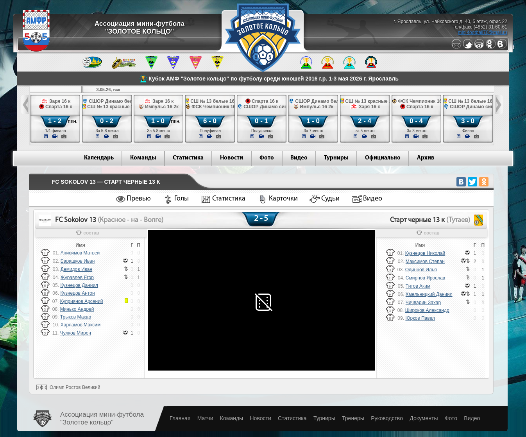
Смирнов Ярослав (425, 278)
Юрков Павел (420, 318)
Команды (143, 158)
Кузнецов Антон (77, 293)
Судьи (330, 198)
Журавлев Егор (77, 277)
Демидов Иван (76, 269)
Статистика (188, 158)
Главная (180, 418)
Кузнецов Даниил (79, 285)
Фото (266, 158)
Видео (299, 158)
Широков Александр (427, 310)
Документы (424, 418)
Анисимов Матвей (80, 253)
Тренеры (353, 418)
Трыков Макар (75, 317)
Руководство (387, 418)
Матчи (205, 418)
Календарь (99, 158)
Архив (425, 158)
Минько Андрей (77, 309)
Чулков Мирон (75, 333)
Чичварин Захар (423, 302)
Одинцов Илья (421, 269)
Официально (383, 158)
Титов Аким (418, 286)
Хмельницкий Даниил (429, 294)
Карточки (283, 198)
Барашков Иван (78, 261)
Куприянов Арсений (81, 301)
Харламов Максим (80, 325)
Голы (181, 198)
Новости (231, 158)
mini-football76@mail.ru (482, 32)
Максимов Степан (425, 261)
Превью (139, 198)
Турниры (336, 158)
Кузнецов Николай (425, 253)
